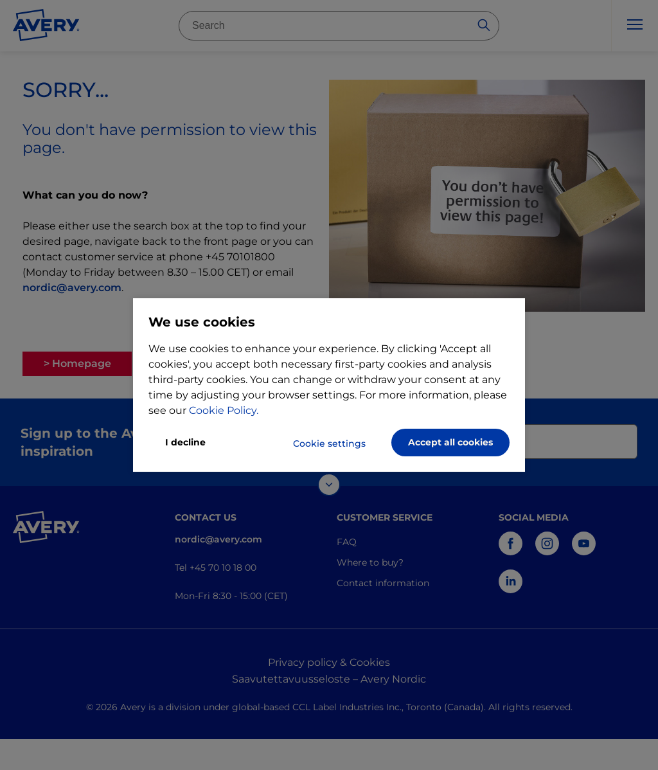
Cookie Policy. (223, 410)
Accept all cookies (450, 442)
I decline (185, 442)
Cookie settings (329, 443)
